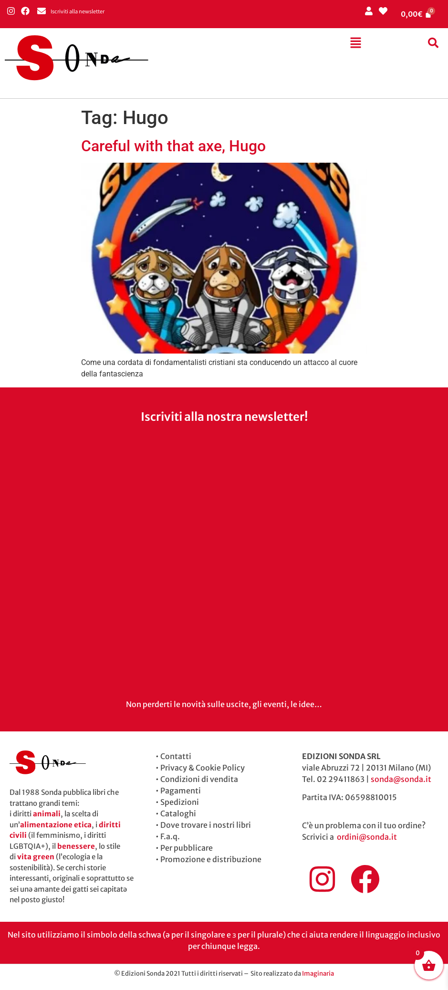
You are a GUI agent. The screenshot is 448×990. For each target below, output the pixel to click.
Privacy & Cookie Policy (202, 767)
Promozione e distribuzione (210, 859)
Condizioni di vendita (199, 779)
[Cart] (416, 14)
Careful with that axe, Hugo (173, 146)
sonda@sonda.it (401, 779)
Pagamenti (180, 790)
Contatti (175, 756)
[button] (355, 43)
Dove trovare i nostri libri (205, 825)
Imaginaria (318, 973)
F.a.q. (170, 836)
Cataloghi (178, 813)
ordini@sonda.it (367, 837)
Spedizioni (179, 802)
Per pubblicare (186, 848)
